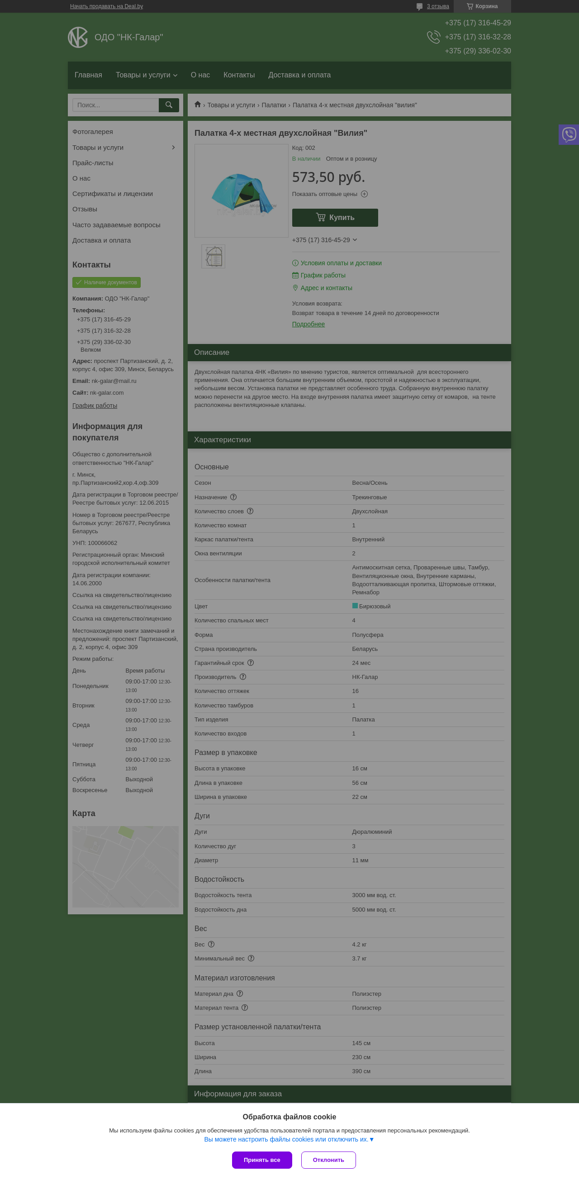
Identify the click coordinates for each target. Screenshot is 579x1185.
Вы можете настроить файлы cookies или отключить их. (286, 1139)
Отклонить (328, 1159)
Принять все (262, 1159)
